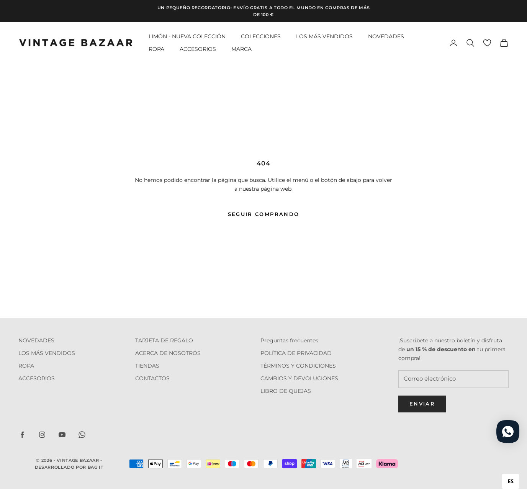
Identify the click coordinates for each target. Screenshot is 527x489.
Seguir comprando (263, 214)
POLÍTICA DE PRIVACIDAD (296, 353)
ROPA (156, 49)
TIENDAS (147, 365)
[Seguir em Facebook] (22, 434)
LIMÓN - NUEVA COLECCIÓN (187, 36)
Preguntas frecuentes (289, 340)
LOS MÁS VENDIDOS (324, 36)
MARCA (241, 49)
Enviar (422, 404)
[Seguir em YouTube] (62, 434)
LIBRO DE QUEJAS (285, 391)
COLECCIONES (261, 36)
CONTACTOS (152, 378)
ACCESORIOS (198, 49)
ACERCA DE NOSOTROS (168, 353)
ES (510, 481)
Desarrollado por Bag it (69, 467)
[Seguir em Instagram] (42, 434)
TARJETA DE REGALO (164, 340)
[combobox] (510, 481)
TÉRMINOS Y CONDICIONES (298, 365)
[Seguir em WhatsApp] (82, 434)
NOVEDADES (386, 36)
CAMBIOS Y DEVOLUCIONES (299, 378)
